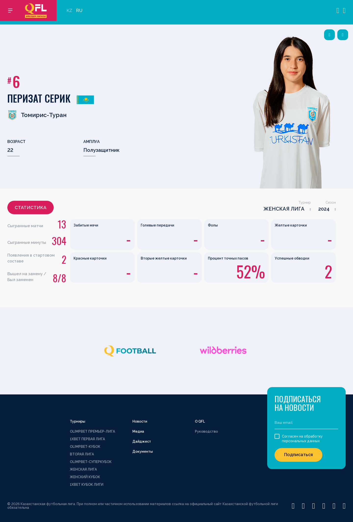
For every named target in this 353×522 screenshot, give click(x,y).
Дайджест (141, 441)
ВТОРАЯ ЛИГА (82, 454)
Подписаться (298, 454)
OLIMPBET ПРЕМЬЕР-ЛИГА (92, 431)
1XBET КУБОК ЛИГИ (86, 484)
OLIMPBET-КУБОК (85, 447)
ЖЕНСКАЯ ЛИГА (284, 209)
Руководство (206, 431)
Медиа (138, 431)
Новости (139, 421)
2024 (323, 209)
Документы (142, 451)
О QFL (200, 421)
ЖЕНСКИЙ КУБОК (85, 477)
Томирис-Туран (37, 115)
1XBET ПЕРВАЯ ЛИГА (87, 439)
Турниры (77, 421)
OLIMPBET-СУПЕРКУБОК (91, 462)
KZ (69, 12)
